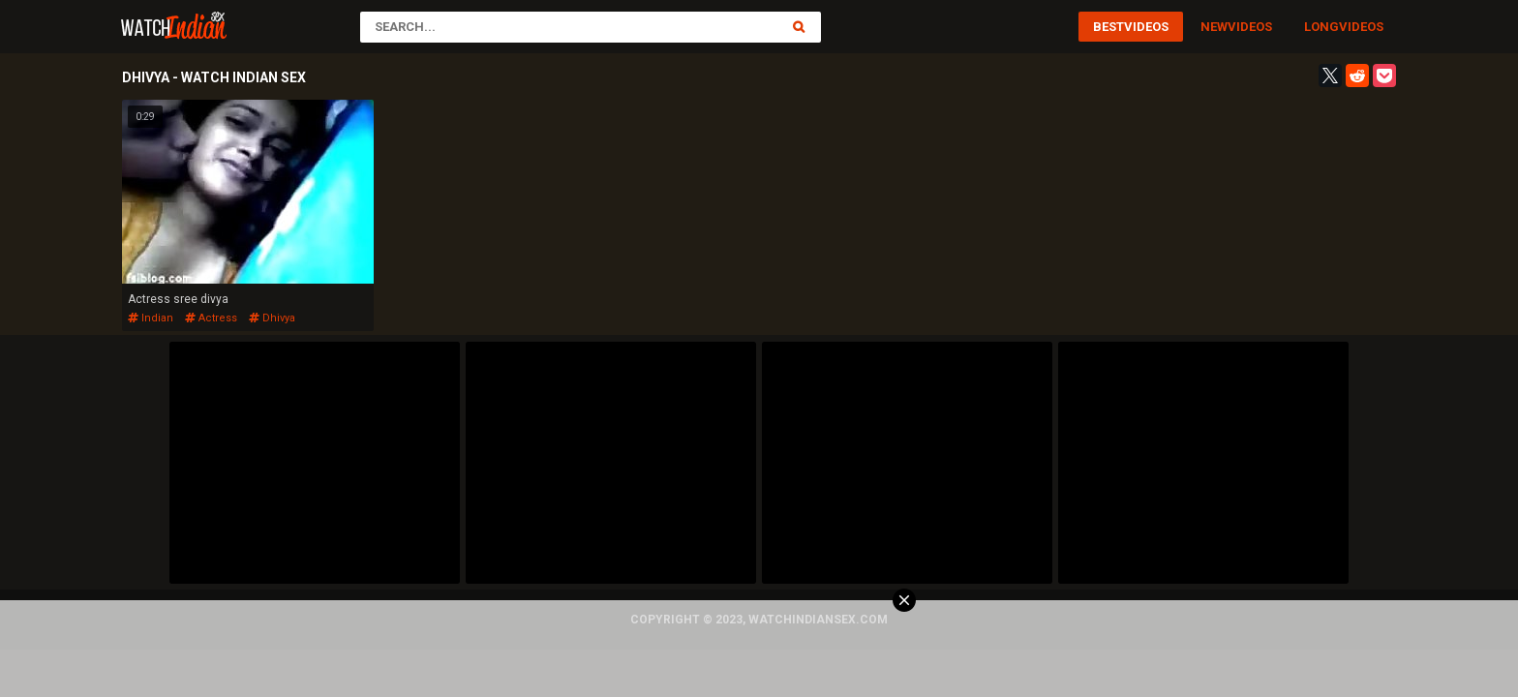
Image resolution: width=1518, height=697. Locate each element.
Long (1321, 26)
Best (1108, 26)
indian (150, 318)
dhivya (272, 318)
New (1214, 26)
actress (211, 318)
